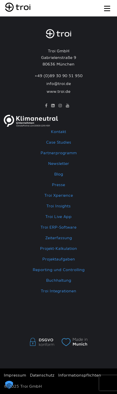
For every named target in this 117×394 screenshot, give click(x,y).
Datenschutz (42, 375)
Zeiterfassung (58, 238)
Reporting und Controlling (59, 270)
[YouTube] (67, 106)
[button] (9, 385)
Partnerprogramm (59, 153)
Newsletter (58, 164)
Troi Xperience (58, 196)
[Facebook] (46, 106)
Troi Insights (58, 206)
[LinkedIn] (53, 106)
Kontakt (58, 132)
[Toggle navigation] (107, 8)
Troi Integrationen (58, 291)
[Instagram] (60, 106)
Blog (58, 174)
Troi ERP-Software (58, 227)
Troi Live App (58, 217)
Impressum (15, 375)
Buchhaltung (58, 280)
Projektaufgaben (58, 259)
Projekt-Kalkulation (58, 249)
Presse (58, 185)
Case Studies (58, 142)
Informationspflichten (79, 375)
